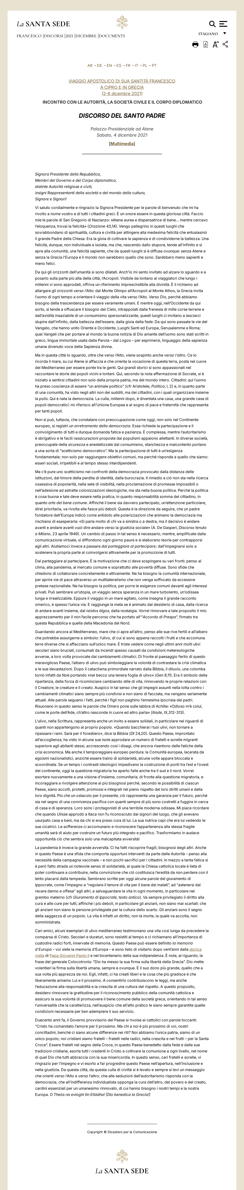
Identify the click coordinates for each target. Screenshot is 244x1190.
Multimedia (122, 143)
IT (136, 65)
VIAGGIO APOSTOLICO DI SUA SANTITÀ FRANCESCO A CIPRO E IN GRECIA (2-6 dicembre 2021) (122, 87)
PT (154, 65)
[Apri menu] (222, 24)
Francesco (29, 35)
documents (112, 35)
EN (109, 65)
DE (99, 65)
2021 (70, 35)
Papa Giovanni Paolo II (69, 955)
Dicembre (86, 35)
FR (128, 65)
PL (145, 65)
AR (89, 65)
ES (119, 65)
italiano (209, 35)
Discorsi (54, 35)
